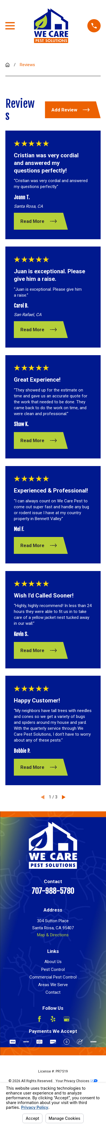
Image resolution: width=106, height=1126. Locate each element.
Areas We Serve (53, 984)
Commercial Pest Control (53, 977)
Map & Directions (53, 934)
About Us (53, 961)
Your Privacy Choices (77, 1081)
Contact (53, 992)
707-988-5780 (53, 891)
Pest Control (53, 969)
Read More (38, 221)
